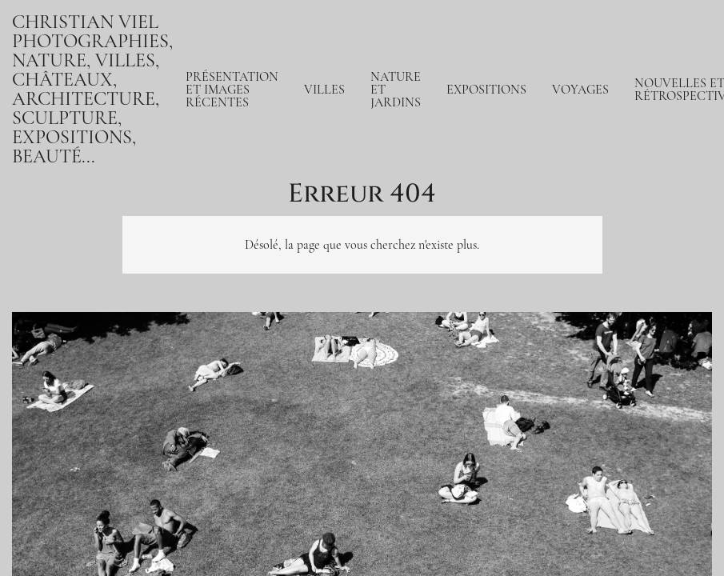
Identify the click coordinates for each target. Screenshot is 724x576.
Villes (324, 89)
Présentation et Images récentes (232, 89)
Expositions (486, 89)
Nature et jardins (395, 89)
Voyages (580, 89)
